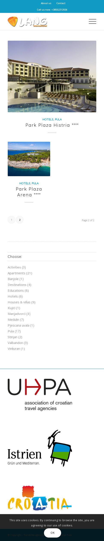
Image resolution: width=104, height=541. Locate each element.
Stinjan (12, 337)
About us (46, 3)
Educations (16, 290)
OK (52, 533)
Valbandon (15, 343)
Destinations (17, 284)
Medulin (13, 319)
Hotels (47, 119)
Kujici (11, 308)
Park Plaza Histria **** (52, 125)
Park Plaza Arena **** (29, 191)
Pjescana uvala (18, 325)
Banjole (13, 279)
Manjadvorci (17, 313)
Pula (58, 119)
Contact (60, 3)
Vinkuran (14, 348)
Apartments (16, 273)
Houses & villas (19, 302)
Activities (14, 267)
